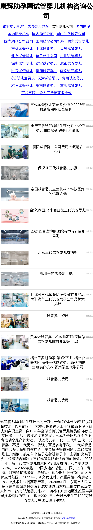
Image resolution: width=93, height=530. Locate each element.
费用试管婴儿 (72, 78)
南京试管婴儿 (71, 71)
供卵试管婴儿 (78, 41)
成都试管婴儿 (71, 63)
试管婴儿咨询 (38, 26)
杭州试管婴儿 (22, 85)
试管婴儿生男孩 (22, 78)
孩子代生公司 (46, 56)
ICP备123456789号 (68, 518)
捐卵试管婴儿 (46, 71)
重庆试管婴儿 (71, 85)
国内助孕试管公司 (70, 34)
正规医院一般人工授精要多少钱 (46, 93)
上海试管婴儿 (46, 49)
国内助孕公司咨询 (18, 41)
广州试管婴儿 (71, 56)
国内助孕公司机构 (50, 41)
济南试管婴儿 (46, 85)
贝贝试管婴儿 (71, 49)
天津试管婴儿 (48, 78)
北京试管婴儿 (22, 56)
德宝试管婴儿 (46, 63)
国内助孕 (83, 26)
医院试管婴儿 (22, 71)
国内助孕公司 (43, 34)
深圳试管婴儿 (22, 63)
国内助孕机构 (18, 34)
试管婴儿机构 (13, 26)
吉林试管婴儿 (22, 49)
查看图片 (89, 105)
